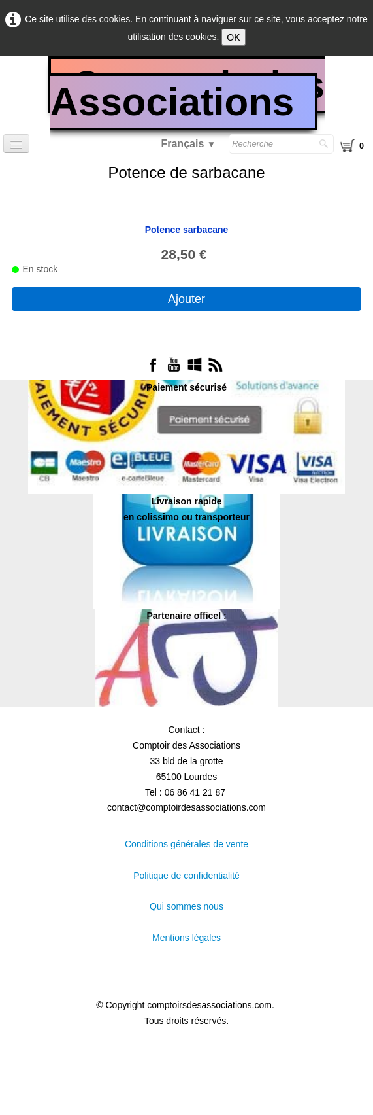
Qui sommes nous (186, 906)
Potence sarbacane (187, 229)
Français (188, 143)
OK (233, 37)
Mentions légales (186, 937)
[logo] (186, 99)
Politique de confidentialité (186, 875)
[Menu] (16, 143)
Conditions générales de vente (186, 844)
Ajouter (186, 299)
